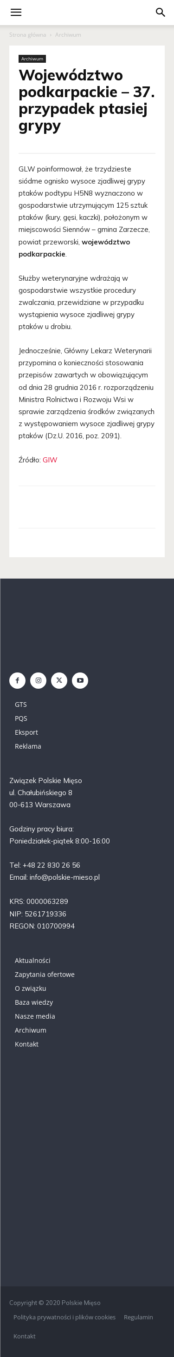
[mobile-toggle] (16, 12)
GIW (50, 459)
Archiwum (68, 35)
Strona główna (27, 35)
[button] (161, 12)
